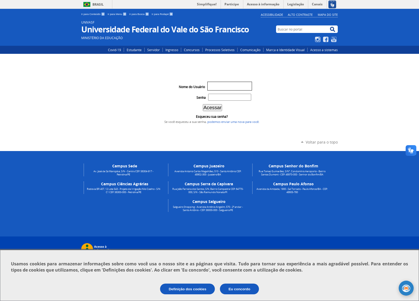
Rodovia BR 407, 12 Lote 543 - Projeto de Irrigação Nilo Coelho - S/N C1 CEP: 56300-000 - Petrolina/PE (123, 190)
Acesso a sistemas (324, 50)
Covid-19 (114, 50)
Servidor (153, 50)
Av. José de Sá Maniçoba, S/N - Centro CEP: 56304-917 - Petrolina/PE (123, 173)
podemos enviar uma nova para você (233, 122)
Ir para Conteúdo (93, 14)
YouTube (334, 39)
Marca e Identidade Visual (285, 50)
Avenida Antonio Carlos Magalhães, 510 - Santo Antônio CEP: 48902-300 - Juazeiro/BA (207, 173)
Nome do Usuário (192, 87)
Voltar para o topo (322, 142)
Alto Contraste (300, 15)
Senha (201, 97)
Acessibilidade (272, 15)
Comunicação (250, 50)
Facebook (326, 39)
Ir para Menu (117, 14)
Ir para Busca (139, 14)
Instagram (318, 39)
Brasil (98, 4)
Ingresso (171, 50)
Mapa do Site (328, 15)
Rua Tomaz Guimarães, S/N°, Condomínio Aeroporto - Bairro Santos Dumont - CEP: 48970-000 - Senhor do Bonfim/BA (292, 173)
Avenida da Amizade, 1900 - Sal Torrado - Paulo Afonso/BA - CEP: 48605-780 (292, 190)
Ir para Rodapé (162, 14)
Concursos (192, 50)
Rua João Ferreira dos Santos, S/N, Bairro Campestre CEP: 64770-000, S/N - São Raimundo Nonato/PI (207, 190)
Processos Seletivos (220, 50)
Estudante (134, 50)
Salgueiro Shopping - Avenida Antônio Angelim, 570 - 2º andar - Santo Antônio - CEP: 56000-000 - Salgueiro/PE (208, 208)
